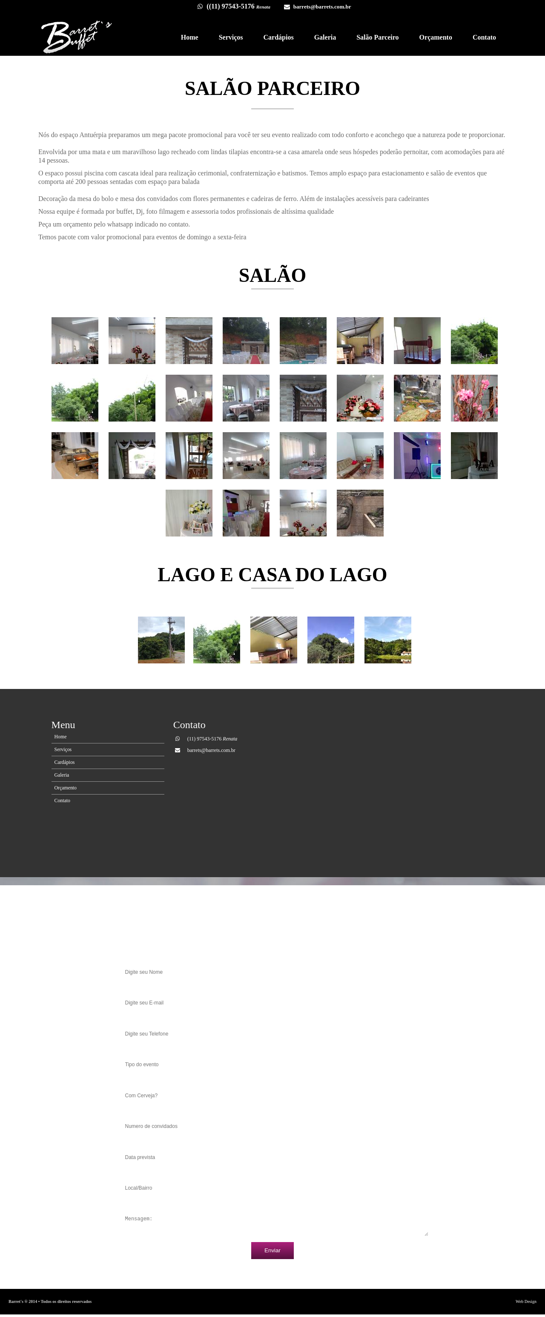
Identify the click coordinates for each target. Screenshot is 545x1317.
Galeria (325, 37)
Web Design (526, 1304)
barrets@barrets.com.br (322, 6)
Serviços (231, 37)
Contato (484, 37)
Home (189, 37)
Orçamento (435, 37)
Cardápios (279, 37)
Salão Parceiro (377, 37)
